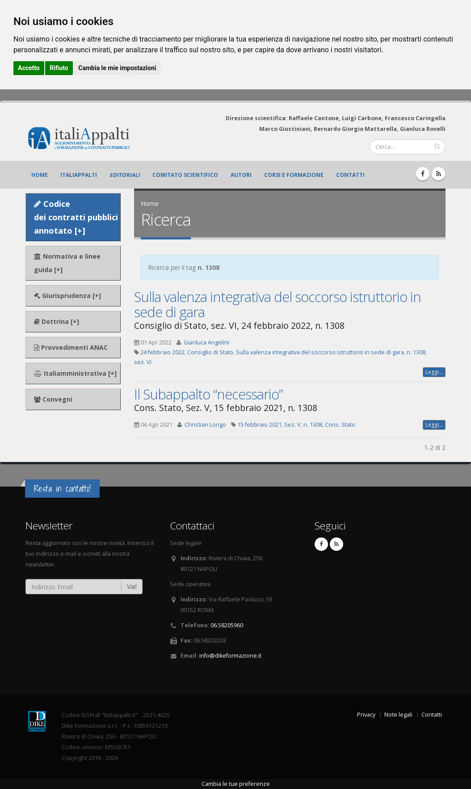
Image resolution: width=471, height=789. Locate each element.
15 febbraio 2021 (259, 424)
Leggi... (434, 372)
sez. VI (142, 362)
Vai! (132, 586)
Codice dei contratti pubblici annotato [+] (76, 217)
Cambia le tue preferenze (236, 784)
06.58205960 (226, 625)
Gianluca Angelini (206, 342)
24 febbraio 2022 (162, 352)
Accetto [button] (29, 67)
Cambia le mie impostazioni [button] (117, 67)
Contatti (350, 175)
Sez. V (292, 424)
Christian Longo (205, 424)
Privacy (366, 714)
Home (39, 175)
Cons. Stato (340, 424)
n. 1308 (416, 352)
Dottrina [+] (56, 321)
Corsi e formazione (294, 175)
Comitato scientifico (185, 175)
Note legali (398, 714)
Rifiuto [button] (59, 67)
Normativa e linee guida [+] (67, 263)
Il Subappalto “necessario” (208, 394)
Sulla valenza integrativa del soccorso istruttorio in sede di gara (277, 304)
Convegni (53, 399)
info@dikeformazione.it (230, 655)
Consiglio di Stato (210, 352)
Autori (241, 175)
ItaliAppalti (78, 175)
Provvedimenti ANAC (71, 347)
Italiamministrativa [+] (75, 373)
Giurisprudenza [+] (67, 295)
